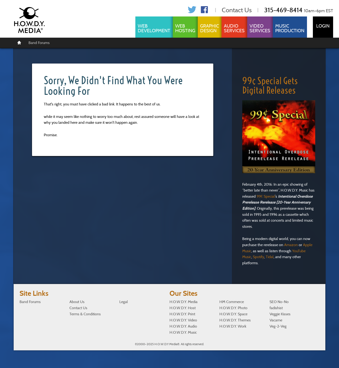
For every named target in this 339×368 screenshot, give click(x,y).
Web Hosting (185, 28)
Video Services (260, 28)
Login (323, 26)
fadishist (276, 308)
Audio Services (234, 28)
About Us (77, 302)
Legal (123, 302)
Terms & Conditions (85, 314)
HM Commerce (231, 302)
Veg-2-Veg (278, 326)
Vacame (276, 320)
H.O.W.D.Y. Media (184, 302)
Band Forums (39, 42)
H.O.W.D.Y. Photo (233, 308)
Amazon (291, 245)
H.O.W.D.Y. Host (183, 308)
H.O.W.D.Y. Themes (235, 320)
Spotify (258, 257)
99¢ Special (266, 196)
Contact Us (237, 10)
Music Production (289, 28)
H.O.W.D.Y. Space (233, 314)
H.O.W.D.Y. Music (183, 332)
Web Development (154, 28)
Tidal (270, 257)
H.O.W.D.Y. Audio (183, 326)
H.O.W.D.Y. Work (232, 326)
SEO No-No (279, 302)
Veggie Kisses (280, 314)
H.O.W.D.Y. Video (183, 320)
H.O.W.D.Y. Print (182, 314)
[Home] (19, 42)
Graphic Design (209, 28)
